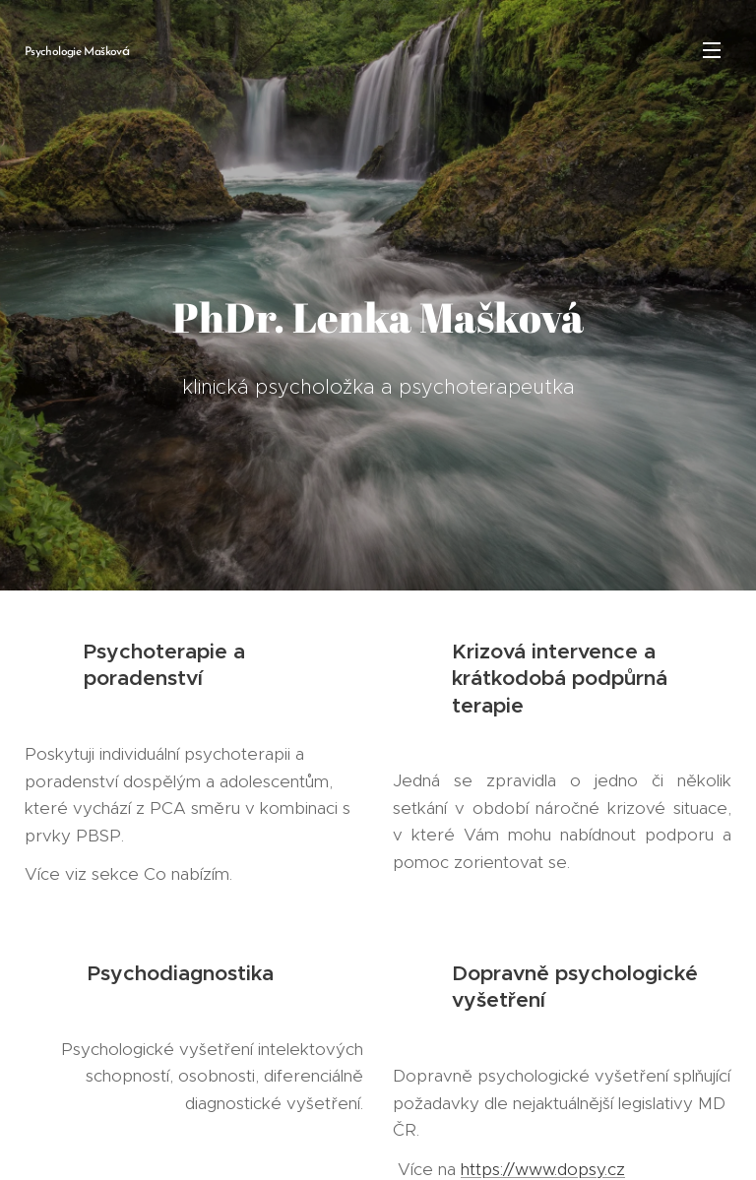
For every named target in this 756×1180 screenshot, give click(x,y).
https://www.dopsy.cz (543, 1168)
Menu (712, 50)
